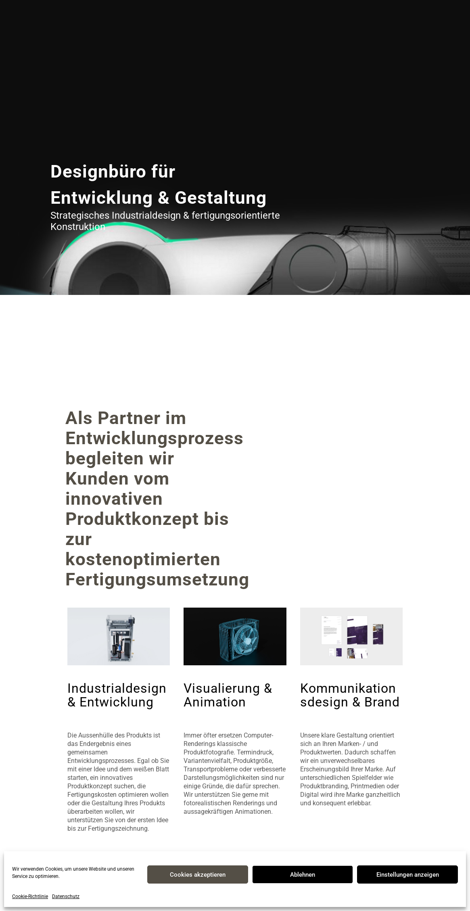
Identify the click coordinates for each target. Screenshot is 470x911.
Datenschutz (65, 896)
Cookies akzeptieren (198, 874)
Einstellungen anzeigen (407, 874)
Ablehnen (302, 874)
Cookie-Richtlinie (30, 896)
